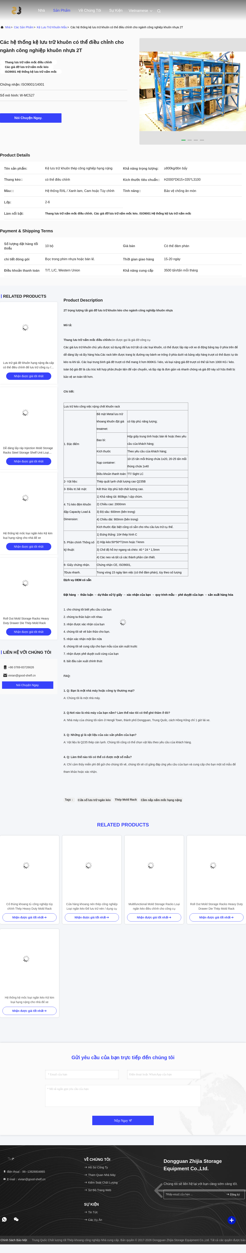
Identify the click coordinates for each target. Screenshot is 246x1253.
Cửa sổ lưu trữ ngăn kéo (94, 800)
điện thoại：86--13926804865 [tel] (24, 1171)
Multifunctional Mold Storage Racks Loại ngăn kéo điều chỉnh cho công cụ (154, 906)
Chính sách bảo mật (14, 1240)
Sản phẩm (61, 10)
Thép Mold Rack (126, 799)
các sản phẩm (23, 27)
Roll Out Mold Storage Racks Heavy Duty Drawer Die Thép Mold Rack (216, 906)
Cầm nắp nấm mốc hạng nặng (161, 800)
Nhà (41, 10)
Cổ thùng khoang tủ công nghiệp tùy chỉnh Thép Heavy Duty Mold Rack (29, 906)
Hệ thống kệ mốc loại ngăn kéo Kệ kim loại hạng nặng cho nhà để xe (29, 1000)
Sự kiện (116, 10)
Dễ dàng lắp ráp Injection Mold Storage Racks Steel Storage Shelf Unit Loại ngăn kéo (28, 452)
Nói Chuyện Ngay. (30, 118)
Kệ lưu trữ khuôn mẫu (52, 27)
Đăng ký (233, 1194)
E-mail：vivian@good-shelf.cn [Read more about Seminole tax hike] (24, 1179)
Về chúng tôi (90, 10)
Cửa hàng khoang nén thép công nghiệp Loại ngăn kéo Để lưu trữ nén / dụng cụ (92, 906)
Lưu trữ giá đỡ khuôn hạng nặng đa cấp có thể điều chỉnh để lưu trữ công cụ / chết (28, 367)
